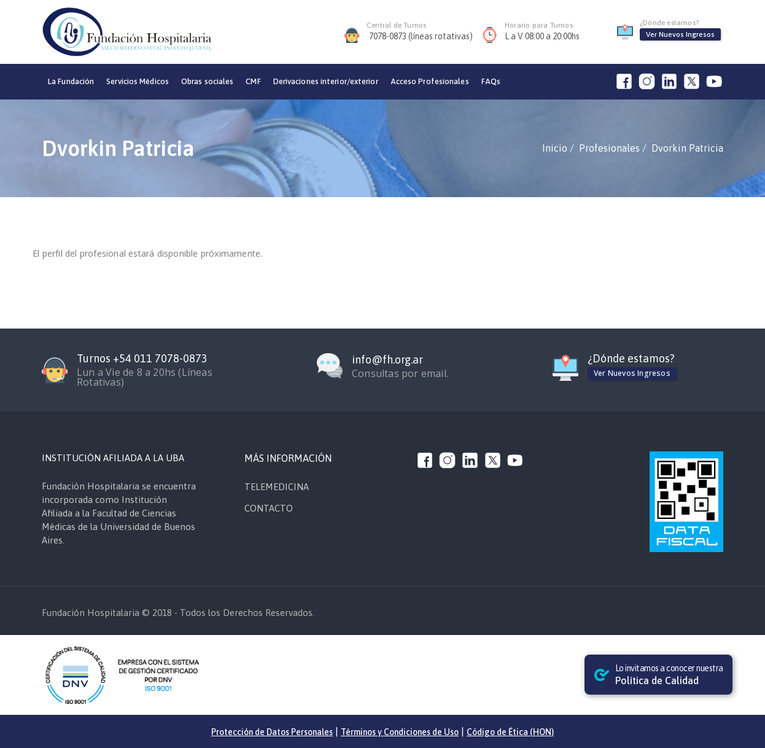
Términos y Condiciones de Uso (400, 732)
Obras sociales (207, 81)
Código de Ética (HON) (510, 732)
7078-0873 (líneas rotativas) (421, 36)
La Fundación (71, 81)
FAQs (490, 81)
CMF (253, 81)
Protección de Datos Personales (272, 732)
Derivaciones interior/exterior (325, 81)
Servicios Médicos (137, 81)
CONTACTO (268, 508)
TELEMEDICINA (276, 486)
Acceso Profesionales (429, 81)
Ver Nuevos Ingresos (680, 34)
